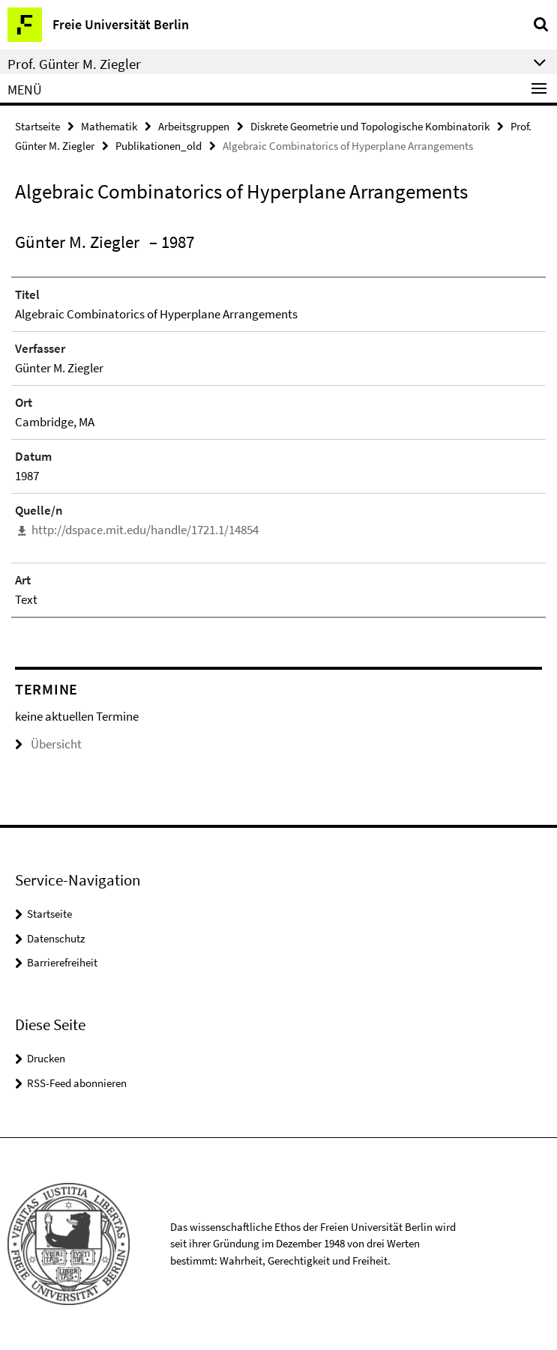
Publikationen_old (158, 146)
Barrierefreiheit (62, 962)
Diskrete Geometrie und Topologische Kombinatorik (370, 126)
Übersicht (48, 744)
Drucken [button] (46, 1058)
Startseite (37, 126)
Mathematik (109, 126)
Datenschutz (56, 938)
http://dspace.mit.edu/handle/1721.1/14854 (145, 529)
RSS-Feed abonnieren (77, 1083)
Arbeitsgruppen (193, 126)
